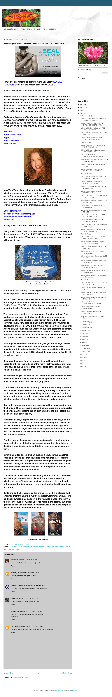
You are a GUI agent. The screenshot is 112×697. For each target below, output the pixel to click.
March (84, 345)
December (85, 116)
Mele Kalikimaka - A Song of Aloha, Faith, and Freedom (93, 151)
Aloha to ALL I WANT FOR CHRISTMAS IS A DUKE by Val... (93, 156)
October (85, 325)
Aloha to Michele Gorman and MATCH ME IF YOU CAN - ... (94, 146)
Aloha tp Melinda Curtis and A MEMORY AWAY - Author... (91, 192)
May (83, 339)
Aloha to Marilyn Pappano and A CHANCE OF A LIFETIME (92, 170)
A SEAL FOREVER (15, 547)
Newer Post (9, 673)
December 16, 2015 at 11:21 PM (28, 573)
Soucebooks (49, 547)
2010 (82, 367)
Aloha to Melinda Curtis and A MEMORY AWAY (91, 307)
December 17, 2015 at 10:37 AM (34, 585)
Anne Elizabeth (27, 547)
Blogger (74, 690)
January (85, 351)
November (85, 322)
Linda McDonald (17, 626)
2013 (82, 358)
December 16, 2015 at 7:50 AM (27, 560)
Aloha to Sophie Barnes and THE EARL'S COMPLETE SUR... (92, 124)
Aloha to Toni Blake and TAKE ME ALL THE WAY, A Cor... (94, 284)
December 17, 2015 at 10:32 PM (31, 611)
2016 (82, 110)
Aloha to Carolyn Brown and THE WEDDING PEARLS (92, 220)
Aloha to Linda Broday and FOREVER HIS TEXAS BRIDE (94, 225)
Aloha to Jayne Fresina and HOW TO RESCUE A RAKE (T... (93, 119)
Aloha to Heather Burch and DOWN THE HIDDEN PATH (93, 216)
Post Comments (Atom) (21, 678)
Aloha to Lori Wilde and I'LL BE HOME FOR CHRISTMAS (94, 197)
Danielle (14, 560)
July (83, 333)
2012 (82, 361)
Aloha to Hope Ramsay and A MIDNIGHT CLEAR (91, 312)
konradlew (59, 690)
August (84, 330)
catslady (14, 573)
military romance (39, 547)
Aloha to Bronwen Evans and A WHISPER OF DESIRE (91, 182)
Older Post (67, 673)
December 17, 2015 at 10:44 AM (27, 598)
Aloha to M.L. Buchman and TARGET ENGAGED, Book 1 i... (93, 298)
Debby (13, 598)
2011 (82, 364)
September (86, 327)
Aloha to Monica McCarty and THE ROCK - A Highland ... (93, 129)
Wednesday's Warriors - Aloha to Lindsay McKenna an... (92, 266)
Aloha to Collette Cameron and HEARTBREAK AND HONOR (92, 303)
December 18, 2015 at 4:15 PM (33, 626)
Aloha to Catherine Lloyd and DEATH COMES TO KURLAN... (93, 178)
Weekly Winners (86, 142)
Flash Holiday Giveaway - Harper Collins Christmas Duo (92, 242)
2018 (82, 104)
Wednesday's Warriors (62, 547)
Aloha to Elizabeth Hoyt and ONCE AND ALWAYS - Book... (93, 238)
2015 (82, 113)
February (85, 348)
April (83, 342)
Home (38, 673)
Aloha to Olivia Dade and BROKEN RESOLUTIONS (93, 271)
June (84, 336)
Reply (13, 566)
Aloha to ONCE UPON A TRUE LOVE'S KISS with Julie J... (91, 138)
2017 (82, 107)
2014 (82, 355)
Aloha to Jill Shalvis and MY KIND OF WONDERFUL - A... (94, 187)
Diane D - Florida (17, 585)
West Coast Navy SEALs (12, 549)
